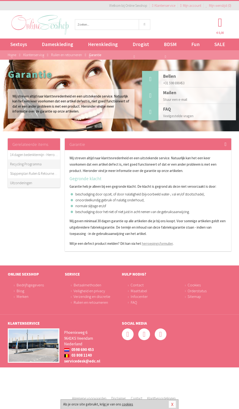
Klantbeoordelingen (161, 398)
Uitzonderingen (21, 183)
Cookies (194, 285)
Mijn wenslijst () (218, 5)
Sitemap (194, 296)
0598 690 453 (79, 349)
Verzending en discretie (91, 296)
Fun (195, 44)
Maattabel (139, 290)
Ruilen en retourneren (90, 302)
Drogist (141, 45)
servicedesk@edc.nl (82, 361)
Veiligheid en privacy (89, 290)
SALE (219, 44)
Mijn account (190, 5)
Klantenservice (163, 5)
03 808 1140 (78, 355)
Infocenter (139, 296)
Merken (22, 296)
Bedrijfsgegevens (30, 285)
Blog (20, 290)
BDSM (170, 45)
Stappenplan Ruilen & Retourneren (34, 173)
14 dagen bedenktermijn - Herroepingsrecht (34, 154)
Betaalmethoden (87, 285)
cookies (127, 404)
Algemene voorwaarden (89, 398)
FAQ (134, 302)
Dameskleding (57, 45)
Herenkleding (103, 45)
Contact (137, 285)
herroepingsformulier (157, 243)
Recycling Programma (26, 164)
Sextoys (18, 45)
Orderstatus (197, 290)
